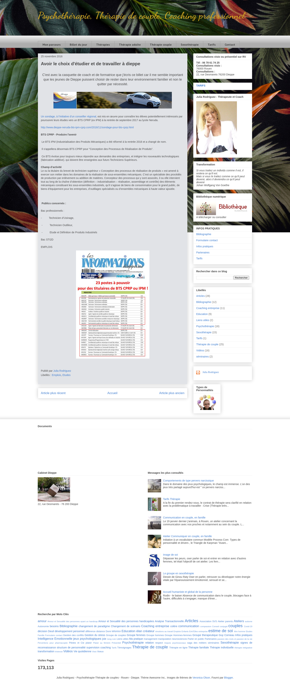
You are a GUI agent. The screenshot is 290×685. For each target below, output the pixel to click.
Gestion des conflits (73, 635)
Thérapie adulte (130, 44)
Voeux (100, 651)
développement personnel (70, 631)
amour (42, 621)
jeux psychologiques (87, 638)
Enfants (184, 631)
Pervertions (43, 643)
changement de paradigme (94, 626)
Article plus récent (53, 393)
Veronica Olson (201, 677)
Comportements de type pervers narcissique (188, 480)
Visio (94, 651)
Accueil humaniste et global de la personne (188, 591)
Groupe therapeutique (205, 635)
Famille (41, 635)
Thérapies (103, 44)
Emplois (56, 375)
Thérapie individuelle (222, 647)
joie (104, 638)
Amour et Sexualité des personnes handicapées (126, 621)
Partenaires (203, 252)
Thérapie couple (161, 44)
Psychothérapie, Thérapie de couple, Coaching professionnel (141, 15)
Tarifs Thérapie (171, 499)
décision (42, 631)
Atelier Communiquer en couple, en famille (187, 536)
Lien (114, 639)
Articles (200, 295)
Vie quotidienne (82, 651)
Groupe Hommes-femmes (178, 635)
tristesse (59, 651)
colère (173, 626)
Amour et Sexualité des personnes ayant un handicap (73, 621)
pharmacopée (61, 643)
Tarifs (212, 44)
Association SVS (208, 621)
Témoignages (124, 647)
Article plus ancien (171, 393)
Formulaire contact (207, 240)
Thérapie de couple (207, 344)
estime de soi (220, 630)
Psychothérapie (205, 326)
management (150, 639)
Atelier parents (225, 621)
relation (149, 642)
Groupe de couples (116, 635)
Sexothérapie (190, 44)
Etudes (67, 375)
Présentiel (116, 643)
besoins (54, 626)
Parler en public (196, 639)
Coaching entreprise (207, 308)
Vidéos (200, 350)
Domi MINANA (113, 631)
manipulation (164, 639)
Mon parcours (52, 44)
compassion (205, 626)
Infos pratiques (204, 246)
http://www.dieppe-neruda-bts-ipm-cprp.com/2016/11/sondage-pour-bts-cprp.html (87, 127)
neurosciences (179, 639)
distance (100, 631)
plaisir (89, 643)
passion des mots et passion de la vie (234, 639)
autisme (248, 621)
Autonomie (43, 626)
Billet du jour (78, 44)
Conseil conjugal (219, 626)
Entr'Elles (193, 631)
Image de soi (170, 554)
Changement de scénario (125, 626)
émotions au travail (164, 631)
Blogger (228, 677)
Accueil (112, 393)
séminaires (202, 356)
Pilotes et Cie (76, 643)
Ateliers (239, 621)
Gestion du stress (95, 635)
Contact (230, 44)
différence (90, 631)
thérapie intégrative (243, 648)
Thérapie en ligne (178, 647)
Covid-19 (248, 626)
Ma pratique (136, 638)
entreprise (203, 631)
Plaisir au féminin (101, 643)
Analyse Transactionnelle (169, 621)
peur (52, 643)
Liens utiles (202, 320)
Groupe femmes (136, 635)
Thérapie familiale (198, 647)
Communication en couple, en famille (184, 517)
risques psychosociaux (175, 643)
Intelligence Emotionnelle (55, 638)
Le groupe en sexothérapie (178, 573)
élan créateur (145, 631)
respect (159, 643)
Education (202, 314)
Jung (109, 639)
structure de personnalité (71, 647)
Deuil (51, 631)
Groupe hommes (155, 635)
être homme (239, 631)
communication (188, 626)
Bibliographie (203, 234)
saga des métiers (196, 643)
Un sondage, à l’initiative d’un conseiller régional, (69, 116)
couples (235, 625)
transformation (46, 651)
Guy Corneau (226, 635)
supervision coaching (98, 647)
